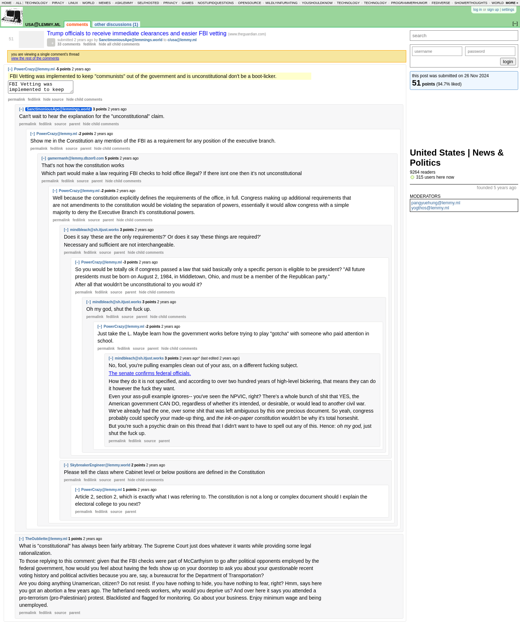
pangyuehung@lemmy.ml (435, 202)
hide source (53, 102)
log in (477, 10)
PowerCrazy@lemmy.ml (34, 69)
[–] (10, 69)
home (7, 3)
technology (36, 3)
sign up (493, 10)
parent (74, 126)
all (19, 3)
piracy (58, 3)
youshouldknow (317, 3)
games (188, 3)
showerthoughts (471, 3)
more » (512, 3)
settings (508, 10)
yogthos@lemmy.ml (430, 207)
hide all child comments (119, 44)
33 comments (69, 44)
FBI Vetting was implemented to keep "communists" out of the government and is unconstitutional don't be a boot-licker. (44, 88)
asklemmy (124, 3)
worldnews (502, 3)
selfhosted (148, 3)
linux (73, 3)
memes (104, 3)
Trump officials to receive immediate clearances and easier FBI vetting (137, 33)
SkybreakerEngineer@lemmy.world (100, 467)
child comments (84, 102)
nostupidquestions (216, 3)
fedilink (89, 44)
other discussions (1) (116, 24)
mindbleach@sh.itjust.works (94, 232)
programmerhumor (409, 3)
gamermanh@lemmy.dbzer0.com (76, 160)
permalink (16, 102)
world (88, 3)
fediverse (441, 3)
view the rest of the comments (35, 58)
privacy (170, 3)
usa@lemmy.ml (43, 24)
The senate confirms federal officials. (150, 375)
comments (77, 24)
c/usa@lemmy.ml (182, 40)
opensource (249, 3)
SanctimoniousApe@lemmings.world (130, 40)
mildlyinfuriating (281, 3)
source (60, 126)
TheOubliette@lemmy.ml (46, 541)
